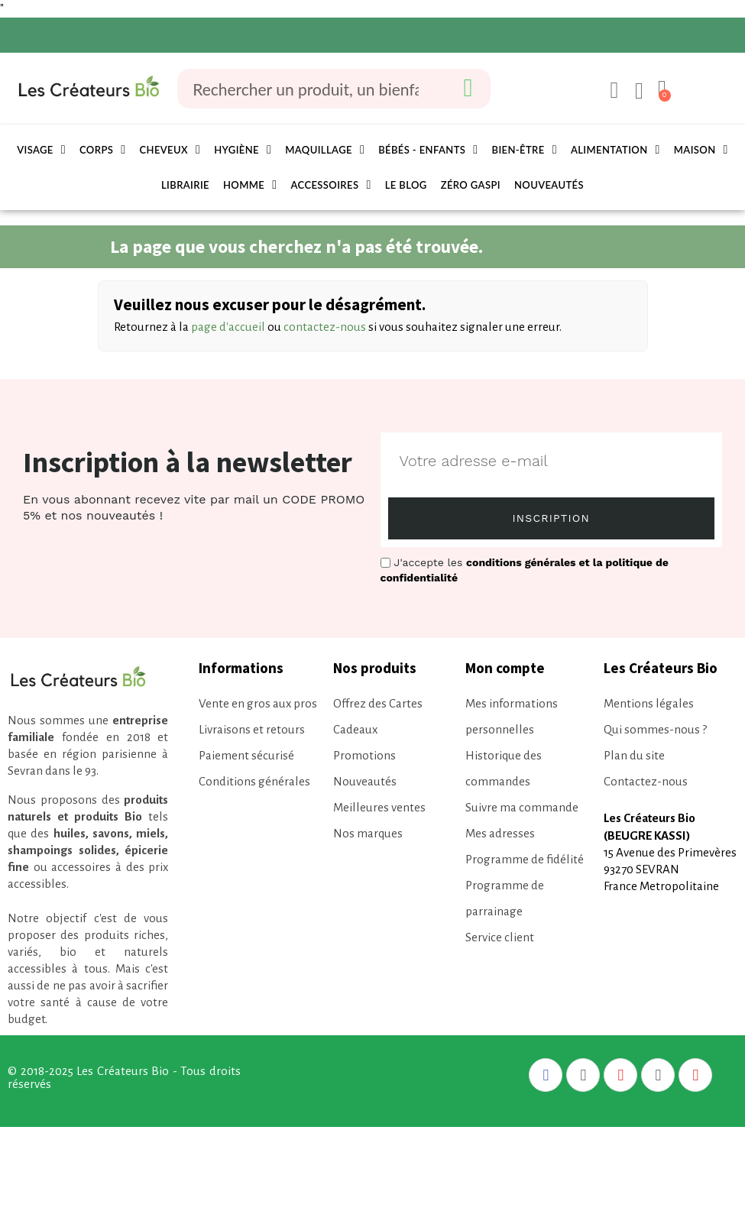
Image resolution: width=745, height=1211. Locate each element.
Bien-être (524, 150)
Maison (701, 150)
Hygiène (242, 150)
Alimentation (615, 150)
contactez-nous (324, 326)
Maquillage (324, 150)
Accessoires (331, 185)
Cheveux (169, 150)
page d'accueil (228, 326)
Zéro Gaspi (470, 185)
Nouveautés (549, 185)
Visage (41, 150)
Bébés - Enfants (428, 150)
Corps (102, 150)
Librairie (185, 185)
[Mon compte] (612, 90)
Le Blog (406, 185)
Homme (250, 185)
